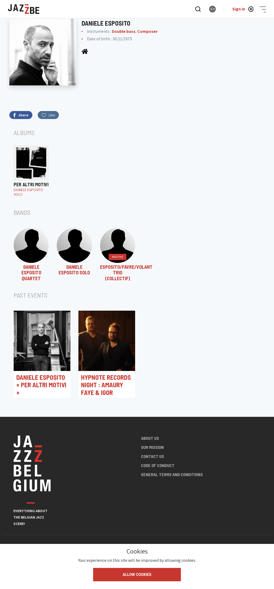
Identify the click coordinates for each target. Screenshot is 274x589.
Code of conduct (157, 465)
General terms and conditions (172, 474)
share (20, 115)
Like (48, 115)
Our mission (152, 447)
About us (150, 438)
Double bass (123, 31)
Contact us (152, 456)
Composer (147, 31)
